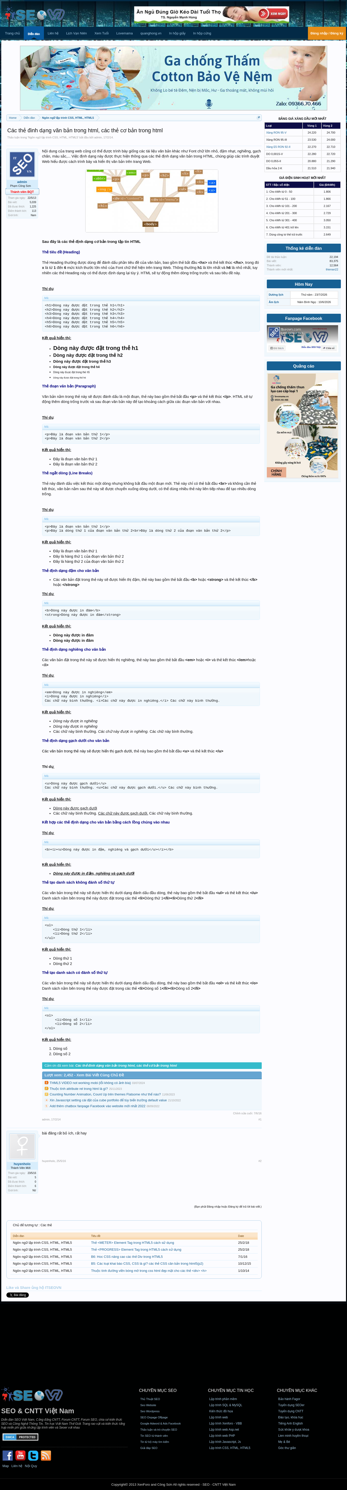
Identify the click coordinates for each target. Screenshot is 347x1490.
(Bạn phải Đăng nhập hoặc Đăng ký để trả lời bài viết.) (227, 1206)
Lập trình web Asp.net (224, 1429)
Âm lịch (274, 302)
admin (98, 137)
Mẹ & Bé (284, 1442)
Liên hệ (53, 33)
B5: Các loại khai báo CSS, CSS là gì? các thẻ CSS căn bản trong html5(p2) (147, 1263)
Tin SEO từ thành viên (154, 1435)
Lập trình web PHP (222, 1435)
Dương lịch (276, 294)
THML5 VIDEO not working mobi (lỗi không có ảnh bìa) (90, 1083)
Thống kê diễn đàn (304, 248)
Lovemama (124, 33)
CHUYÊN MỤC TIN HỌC (231, 1390)
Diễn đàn (34, 33)
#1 (259, 1119)
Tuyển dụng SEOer (291, 1405)
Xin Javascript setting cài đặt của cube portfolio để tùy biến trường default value (108, 1100)
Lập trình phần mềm (223, 1399)
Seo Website (148, 1405)
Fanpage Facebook (303, 318)
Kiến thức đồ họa (221, 1411)
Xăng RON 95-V (276, 132)
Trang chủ (12, 33)
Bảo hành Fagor (289, 1399)
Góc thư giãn (287, 1448)
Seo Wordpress (150, 1411)
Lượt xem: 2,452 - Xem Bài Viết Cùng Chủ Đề (84, 1075)
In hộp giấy (177, 33)
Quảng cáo (303, 366)
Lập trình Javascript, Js (225, 1442)
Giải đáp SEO (149, 1447)
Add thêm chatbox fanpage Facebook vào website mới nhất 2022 (98, 1106)
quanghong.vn (150, 33)
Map (6, 1466)
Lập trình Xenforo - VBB (225, 1423)
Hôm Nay (304, 284)
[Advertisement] (173, 1339)
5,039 (33, 202)
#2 (259, 1160)
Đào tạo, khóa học (290, 1417)
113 (34, 211)
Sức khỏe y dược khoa (293, 1429)
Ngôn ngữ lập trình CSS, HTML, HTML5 (53, 137)
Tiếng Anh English (290, 1423)
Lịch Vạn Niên (76, 33)
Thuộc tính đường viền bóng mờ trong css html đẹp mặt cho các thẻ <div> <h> (149, 1271)
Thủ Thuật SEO (150, 1399)
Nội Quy (31, 1466)
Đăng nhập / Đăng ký (326, 33)
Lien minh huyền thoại (293, 1435)
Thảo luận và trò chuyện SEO (158, 1429)
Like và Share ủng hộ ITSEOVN (34, 1288)
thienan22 (332, 269)
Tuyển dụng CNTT (291, 1411)
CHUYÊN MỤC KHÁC (297, 1390)
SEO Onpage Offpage (154, 1417)
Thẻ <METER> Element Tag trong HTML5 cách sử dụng (132, 1243)
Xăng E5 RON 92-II (278, 146)
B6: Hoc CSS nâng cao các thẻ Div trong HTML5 (127, 1257)
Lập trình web (218, 1417)
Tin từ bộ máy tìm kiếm (154, 1441)
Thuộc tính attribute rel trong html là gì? (79, 1089)
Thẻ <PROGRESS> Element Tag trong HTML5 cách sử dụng (136, 1249)
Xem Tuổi (101, 33)
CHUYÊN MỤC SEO (158, 1390)
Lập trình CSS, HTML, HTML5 (229, 1448)
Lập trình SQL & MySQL (225, 1405)
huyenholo (22, 1164)
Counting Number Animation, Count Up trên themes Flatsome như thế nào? (105, 1094)
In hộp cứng (202, 33)
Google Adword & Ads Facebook (160, 1423)
